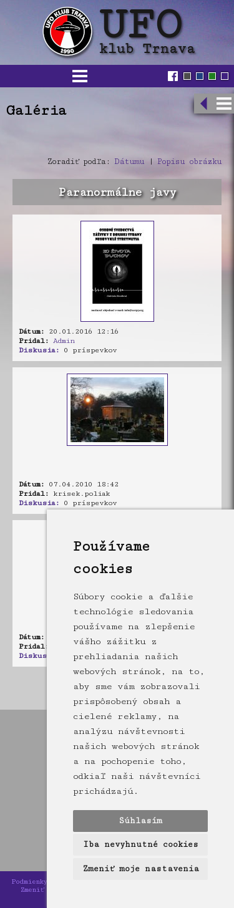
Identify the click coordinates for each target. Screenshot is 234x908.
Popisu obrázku (189, 162)
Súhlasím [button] (140, 821)
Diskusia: (39, 350)
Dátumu (129, 162)
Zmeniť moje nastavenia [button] (140, 869)
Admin (63, 340)
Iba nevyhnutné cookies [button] (140, 844)
